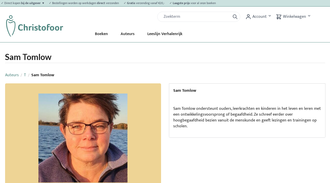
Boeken (101, 33)
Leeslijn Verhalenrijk (164, 33)
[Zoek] (196, 17)
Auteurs (128, 33)
